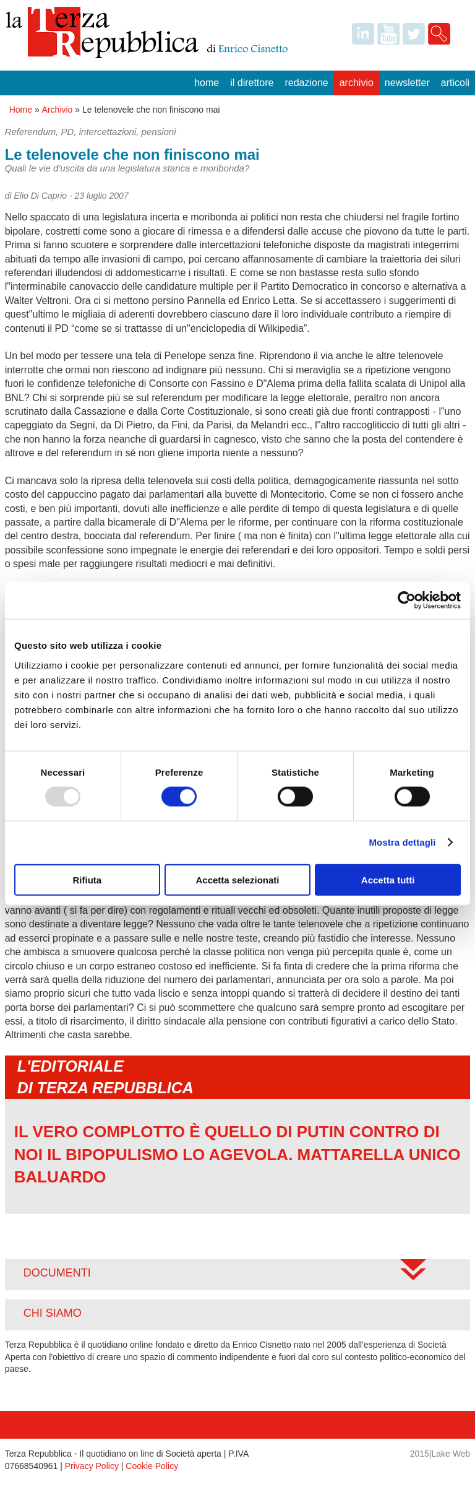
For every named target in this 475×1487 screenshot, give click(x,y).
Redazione (306, 82)
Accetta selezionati (237, 879)
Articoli (455, 82)
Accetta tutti (388, 879)
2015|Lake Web (440, 1454)
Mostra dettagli (402, 842)
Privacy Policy (92, 1466)
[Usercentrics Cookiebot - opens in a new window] (407, 600)
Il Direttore (251, 82)
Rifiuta (86, 879)
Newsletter (407, 82)
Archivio (357, 82)
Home (206, 82)
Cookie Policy (152, 1466)
